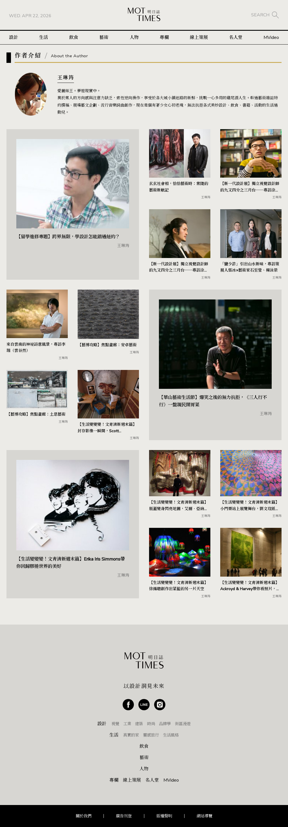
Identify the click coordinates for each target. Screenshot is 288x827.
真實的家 (131, 735)
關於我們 (83, 816)
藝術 (103, 39)
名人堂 (235, 39)
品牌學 (165, 724)
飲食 (73, 39)
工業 (127, 724)
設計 (13, 39)
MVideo (271, 39)
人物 (134, 39)
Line (144, 704)
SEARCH (260, 15)
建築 (139, 724)
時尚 (151, 724)
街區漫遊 (183, 724)
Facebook (128, 704)
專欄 (164, 39)
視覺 (115, 724)
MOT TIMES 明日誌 (144, 16)
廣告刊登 (124, 816)
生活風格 (171, 735)
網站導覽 (204, 816)
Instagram (159, 704)
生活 (43, 39)
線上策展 (199, 39)
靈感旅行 (151, 735)
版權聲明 (164, 816)
